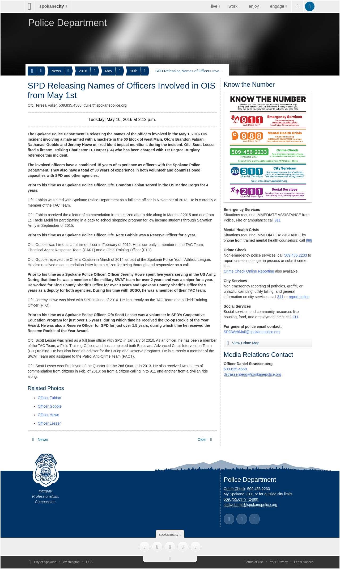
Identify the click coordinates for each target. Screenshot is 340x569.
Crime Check (234, 489)
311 (280, 297)
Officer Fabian (49, 398)
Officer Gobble (50, 406)
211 (295, 317)
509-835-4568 (235, 369)
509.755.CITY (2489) (241, 499)
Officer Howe (48, 415)
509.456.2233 (295, 255)
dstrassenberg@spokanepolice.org (252, 374)
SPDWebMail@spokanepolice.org (252, 332)
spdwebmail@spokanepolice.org (250, 505)
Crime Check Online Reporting (249, 271)
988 (309, 240)
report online (299, 297)
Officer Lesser (49, 423)
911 (277, 220)
